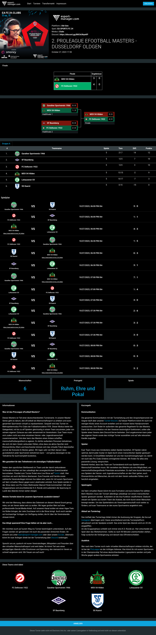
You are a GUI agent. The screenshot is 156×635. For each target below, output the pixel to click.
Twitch (57, 473)
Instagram (85, 520)
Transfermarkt (48, 3)
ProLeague (95, 549)
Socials (61, 535)
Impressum (61, 3)
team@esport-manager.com (30, 535)
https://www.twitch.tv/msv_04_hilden (13, 233)
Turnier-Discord (111, 421)
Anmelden (78, 624)
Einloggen (148, 4)
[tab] (6, 143)
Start (29, 3)
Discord (54, 537)
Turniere (36, 3)
